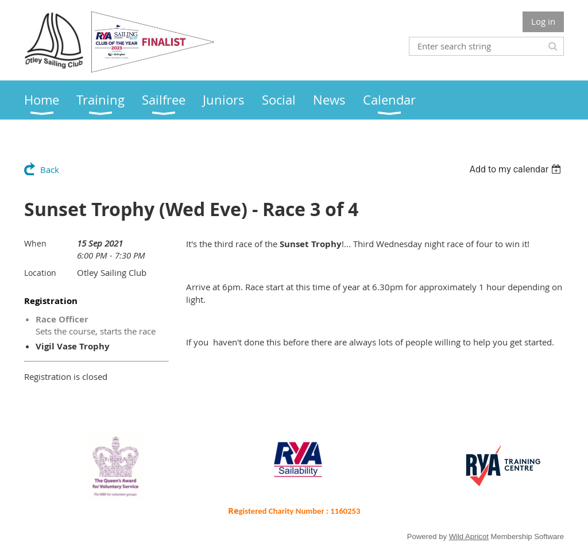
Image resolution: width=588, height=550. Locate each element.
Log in (543, 21)
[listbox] (516, 169)
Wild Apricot (469, 536)
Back (49, 169)
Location (40, 272)
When (35, 243)
